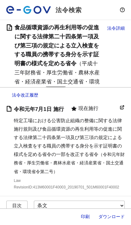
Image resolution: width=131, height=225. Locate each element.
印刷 (85, 216)
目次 (17, 205)
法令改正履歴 (25, 95)
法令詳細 (116, 28)
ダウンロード (111, 216)
